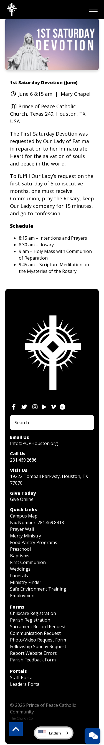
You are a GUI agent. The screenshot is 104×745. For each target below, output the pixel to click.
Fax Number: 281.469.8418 (37, 522)
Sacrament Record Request (38, 627)
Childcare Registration (33, 613)
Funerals (19, 576)
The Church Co (21, 718)
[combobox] (53, 733)
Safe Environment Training (38, 589)
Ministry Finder (25, 582)
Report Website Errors (33, 653)
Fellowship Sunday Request (38, 646)
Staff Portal (22, 677)
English (49, 733)
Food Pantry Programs (33, 542)
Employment (23, 596)
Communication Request (35, 633)
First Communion (28, 562)
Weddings (20, 569)
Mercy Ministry (25, 536)
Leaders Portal (25, 684)
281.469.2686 (23, 460)
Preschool (20, 549)
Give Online (22, 499)
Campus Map (23, 516)
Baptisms (19, 556)
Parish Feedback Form (33, 660)
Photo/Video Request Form (38, 640)
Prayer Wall (22, 529)
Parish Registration (30, 620)
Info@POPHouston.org (34, 443)
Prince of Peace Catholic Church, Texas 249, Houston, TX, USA (48, 114)
